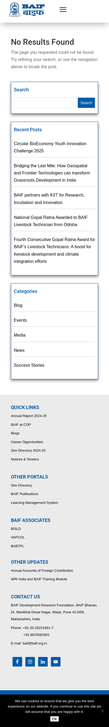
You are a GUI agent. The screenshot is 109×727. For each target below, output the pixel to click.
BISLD (16, 529)
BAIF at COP (21, 425)
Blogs (15, 433)
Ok (54, 719)
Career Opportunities (27, 442)
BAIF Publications (24, 494)
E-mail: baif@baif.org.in (29, 643)
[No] (102, 710)
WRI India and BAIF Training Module (39, 579)
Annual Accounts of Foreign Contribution (42, 571)
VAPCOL (18, 537)
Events (20, 320)
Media (20, 335)
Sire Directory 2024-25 (28, 450)
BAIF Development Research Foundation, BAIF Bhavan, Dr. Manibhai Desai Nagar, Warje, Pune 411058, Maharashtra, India (54, 612)
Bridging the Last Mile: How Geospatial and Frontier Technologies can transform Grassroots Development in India (52, 173)
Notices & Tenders (25, 459)
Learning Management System (34, 503)
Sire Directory (21, 485)
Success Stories (29, 365)
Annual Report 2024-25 (29, 416)
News (19, 350)
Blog (18, 305)
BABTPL (17, 546)
